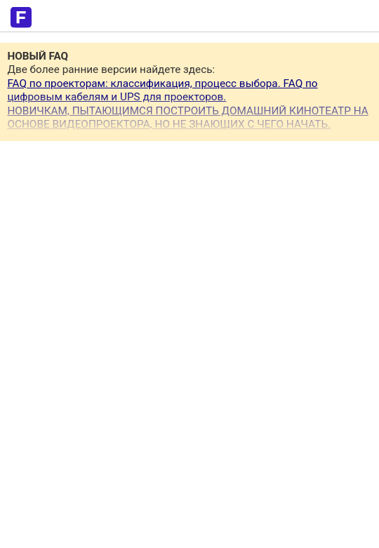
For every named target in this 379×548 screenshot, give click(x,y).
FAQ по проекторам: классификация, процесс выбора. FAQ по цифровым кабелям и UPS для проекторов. (162, 90)
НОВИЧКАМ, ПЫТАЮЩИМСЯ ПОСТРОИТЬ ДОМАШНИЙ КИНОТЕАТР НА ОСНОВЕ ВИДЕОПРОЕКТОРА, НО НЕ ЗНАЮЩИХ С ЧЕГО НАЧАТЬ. (187, 118)
